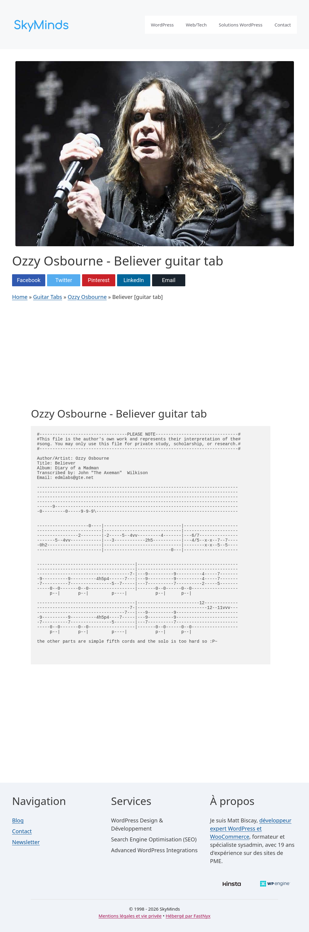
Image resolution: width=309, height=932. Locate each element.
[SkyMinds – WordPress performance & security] (42, 23)
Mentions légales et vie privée (130, 916)
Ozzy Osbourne (87, 296)
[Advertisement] (150, 355)
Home (19, 296)
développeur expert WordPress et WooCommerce (250, 828)
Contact (283, 25)
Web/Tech (196, 25)
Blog (18, 820)
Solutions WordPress (241, 25)
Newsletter (26, 842)
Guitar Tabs (47, 296)
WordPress (162, 25)
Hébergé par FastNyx (188, 916)
